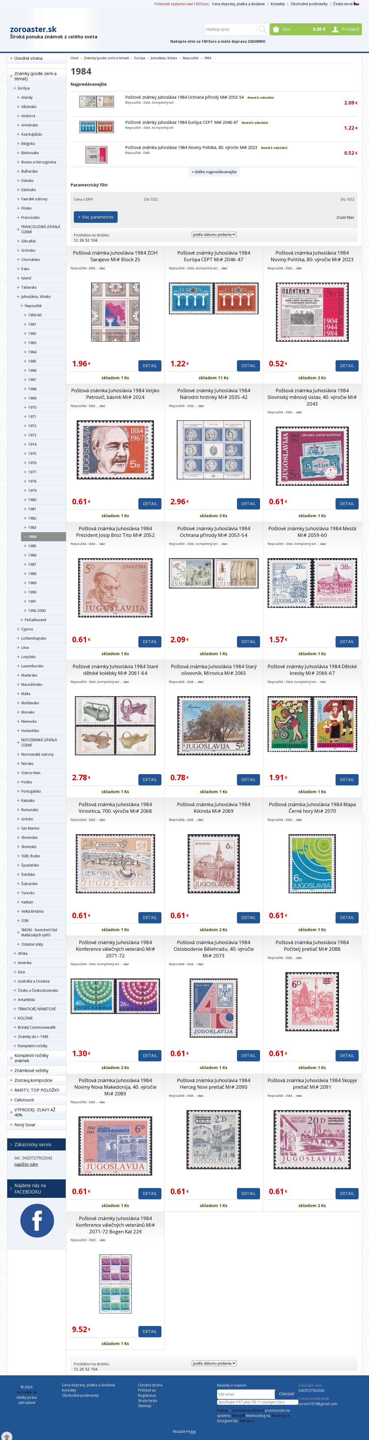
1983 (32, 527)
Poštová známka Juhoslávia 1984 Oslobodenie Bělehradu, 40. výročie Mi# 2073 (214, 949)
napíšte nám (26, 1164)
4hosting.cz (280, 1415)
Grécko (27, 819)
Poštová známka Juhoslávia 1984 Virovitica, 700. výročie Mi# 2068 (115, 807)
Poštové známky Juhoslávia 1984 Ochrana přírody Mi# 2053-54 (184, 97)
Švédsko (28, 874)
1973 (32, 435)
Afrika (22, 953)
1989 (32, 582)
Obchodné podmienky (309, 3)
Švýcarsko (29, 883)
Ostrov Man (30, 772)
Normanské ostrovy (37, 754)
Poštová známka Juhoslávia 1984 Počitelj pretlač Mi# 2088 (312, 945)
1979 (32, 490)
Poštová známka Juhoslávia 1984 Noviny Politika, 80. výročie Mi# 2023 (191, 147)
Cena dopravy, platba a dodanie (238, 3)
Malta (25, 693)
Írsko (25, 268)
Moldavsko (30, 703)
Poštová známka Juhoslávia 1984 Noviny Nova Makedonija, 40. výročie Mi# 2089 (115, 1087)
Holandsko (30, 730)
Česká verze (346, 3)
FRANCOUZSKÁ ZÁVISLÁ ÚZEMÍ (40, 229)
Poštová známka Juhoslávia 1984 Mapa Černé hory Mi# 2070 (312, 807)
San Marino (30, 828)
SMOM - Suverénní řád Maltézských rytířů (39, 932)
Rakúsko (28, 800)
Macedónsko (31, 684)
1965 (32, 361)
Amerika (24, 962)
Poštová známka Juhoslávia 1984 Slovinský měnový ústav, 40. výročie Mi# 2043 (312, 397)
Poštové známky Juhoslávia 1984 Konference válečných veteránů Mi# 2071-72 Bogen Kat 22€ (115, 1225)
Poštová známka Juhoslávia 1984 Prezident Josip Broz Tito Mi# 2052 (115, 531)
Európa (24, 88)
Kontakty (278, 3)
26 (82, 240)
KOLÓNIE (25, 1018)
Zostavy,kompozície (33, 1080)
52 (87, 240)
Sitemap (144, 1405)
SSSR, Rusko (30, 855)
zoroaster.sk (33, 29)
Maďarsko (29, 675)
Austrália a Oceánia (34, 981)
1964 (32, 352)
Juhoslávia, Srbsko (36, 296)
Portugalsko (31, 791)
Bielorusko (30, 152)
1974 (32, 444)
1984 (32, 536)
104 (94, 240)
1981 (32, 509)
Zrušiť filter (345, 217)
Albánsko (29, 106)
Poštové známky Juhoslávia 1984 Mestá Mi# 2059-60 (312, 531)
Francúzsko (30, 217)
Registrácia (147, 1395)
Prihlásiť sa (147, 1390)
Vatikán (27, 902)
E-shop (222, 1410)
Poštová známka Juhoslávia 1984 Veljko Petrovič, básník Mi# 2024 (115, 393)
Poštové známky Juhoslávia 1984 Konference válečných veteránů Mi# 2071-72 (115, 949)
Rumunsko (29, 809)
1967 (32, 379)
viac (102, 268)
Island (26, 278)
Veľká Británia (32, 911)
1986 (32, 555)
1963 (32, 342)
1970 (32, 407)
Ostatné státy (32, 944)
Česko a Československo (38, 990)
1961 (32, 324)
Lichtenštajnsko (33, 638)
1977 (32, 472)
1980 (32, 499)
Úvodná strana (28, 58)
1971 (32, 416)
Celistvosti (24, 1100)
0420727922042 (311, 1390)
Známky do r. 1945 (33, 1036)
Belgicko (28, 143)
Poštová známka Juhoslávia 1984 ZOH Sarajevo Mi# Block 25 (115, 256)
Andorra (28, 115)
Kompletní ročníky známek (31, 1058)
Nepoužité (33, 305)
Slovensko (29, 837)
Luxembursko (32, 666)
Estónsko (28, 189)
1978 (32, 481)
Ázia (21, 972)
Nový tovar (24, 1124)
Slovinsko (29, 846)
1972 (32, 425)
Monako (28, 712)
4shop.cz (246, 1420)
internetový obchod (248, 1410)
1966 (32, 370)
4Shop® (238, 1415)
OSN (25, 920)
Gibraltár (28, 241)
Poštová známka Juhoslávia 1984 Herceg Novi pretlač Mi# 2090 (213, 1083)
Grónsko (28, 250)
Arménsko (29, 125)
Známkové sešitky (31, 1070)
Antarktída (26, 999)
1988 (32, 573)
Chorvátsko (30, 259)
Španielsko (30, 865)
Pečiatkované (35, 619)
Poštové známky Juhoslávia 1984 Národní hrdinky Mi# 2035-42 (213, 393)
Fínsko (26, 208)
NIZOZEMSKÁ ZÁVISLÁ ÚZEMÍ (39, 742)
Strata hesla (147, 1400)
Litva (25, 647)
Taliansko (29, 287)
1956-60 (35, 315)
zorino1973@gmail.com (317, 1403)
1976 (32, 462)
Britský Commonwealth (37, 1027)
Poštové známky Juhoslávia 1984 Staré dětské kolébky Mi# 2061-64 (115, 669)
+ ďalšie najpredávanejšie (214, 171)
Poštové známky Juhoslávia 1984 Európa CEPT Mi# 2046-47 (181, 122)
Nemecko (29, 721)
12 (76, 240)
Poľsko (26, 782)
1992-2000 (37, 610)
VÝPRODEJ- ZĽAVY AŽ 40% (34, 1112)
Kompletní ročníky (32, 1045)
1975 (32, 453)
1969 (32, 398)
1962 (32, 333)
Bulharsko (29, 171)
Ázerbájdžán (31, 134)
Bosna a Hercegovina (38, 162)
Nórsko (27, 763)
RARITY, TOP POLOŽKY (36, 1090)
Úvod (74, 58)
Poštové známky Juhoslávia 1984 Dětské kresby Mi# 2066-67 (312, 669)
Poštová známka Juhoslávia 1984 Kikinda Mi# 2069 (213, 807)
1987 (32, 564)
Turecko (28, 892)
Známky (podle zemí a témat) (35, 76)
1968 (32, 388)
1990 (32, 592)
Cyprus (27, 629)
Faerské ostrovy (34, 199)
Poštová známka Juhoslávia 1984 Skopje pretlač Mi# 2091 (312, 1083)
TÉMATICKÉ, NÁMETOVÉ (37, 1008)
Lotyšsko (28, 656)
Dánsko (27, 180)
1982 (32, 518)
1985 (32, 545)
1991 (32, 601)
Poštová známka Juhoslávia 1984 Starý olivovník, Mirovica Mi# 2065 (214, 669)
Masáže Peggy (184, 1431)
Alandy (27, 97)
